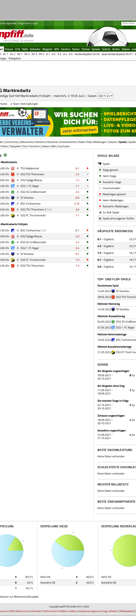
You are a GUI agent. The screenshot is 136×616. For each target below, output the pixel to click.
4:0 (77, 236)
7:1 (77, 215)
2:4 (77, 192)
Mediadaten (126, 611)
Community (11, 142)
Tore (24, 146)
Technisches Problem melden (60, 611)
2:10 (76, 203)
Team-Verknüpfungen (25, 104)
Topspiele (15, 146)
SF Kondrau (122, 291)
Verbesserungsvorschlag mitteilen (98, 611)
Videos (45, 146)
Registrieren (25, 23)
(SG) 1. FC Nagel (125, 327)
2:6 (77, 209)
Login (35, 23)
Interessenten (68, 142)
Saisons (112, 142)
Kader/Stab (85, 142)
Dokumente (26, 142)
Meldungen (99, 142)
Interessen (52, 142)
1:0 (77, 260)
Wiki (53, 146)
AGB (11, 611)
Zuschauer (64, 146)
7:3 (77, 265)
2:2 (77, 174)
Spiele (122, 142)
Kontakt (36, 611)
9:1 (77, 254)
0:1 (77, 230)
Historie (39, 142)
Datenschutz (23, 611)
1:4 (77, 180)
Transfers (34, 146)
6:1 (77, 168)
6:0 (77, 198)
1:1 (77, 186)
